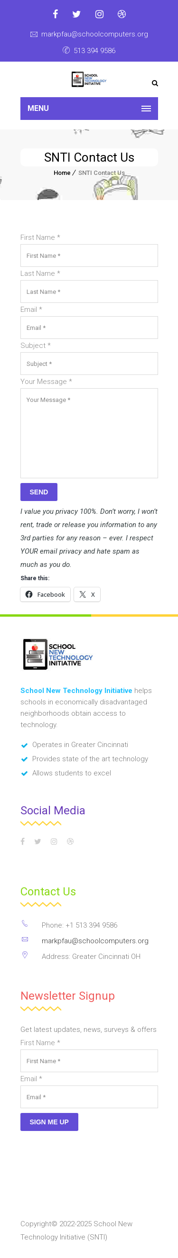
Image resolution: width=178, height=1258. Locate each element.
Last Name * (40, 273)
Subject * (35, 345)
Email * (31, 309)
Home (62, 172)
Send (39, 492)
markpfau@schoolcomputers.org (94, 34)
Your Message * (46, 381)
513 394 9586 (94, 50)
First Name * (40, 237)
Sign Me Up (49, 1122)
